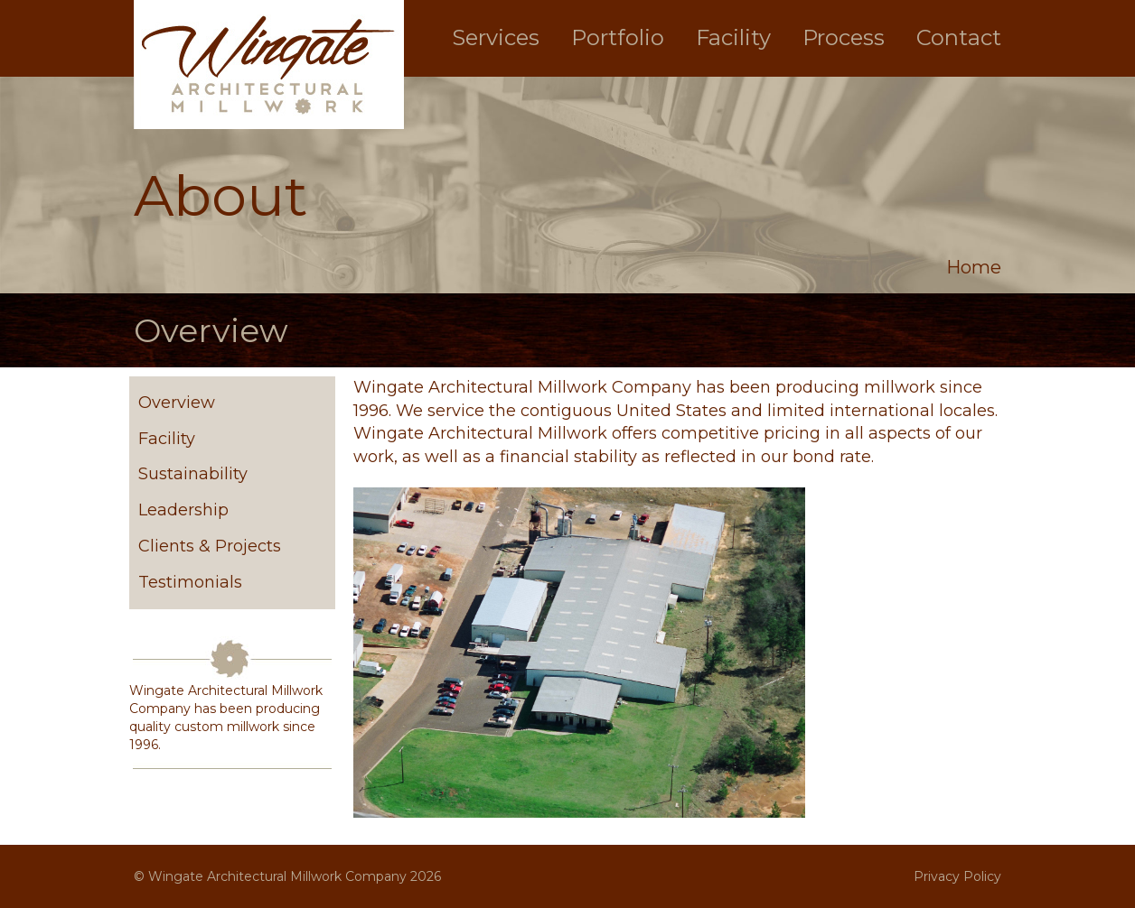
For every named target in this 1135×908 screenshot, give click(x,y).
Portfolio (617, 37)
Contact (958, 37)
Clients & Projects (209, 546)
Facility (733, 37)
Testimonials (190, 582)
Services (495, 37)
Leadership (183, 510)
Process (843, 37)
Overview (176, 402)
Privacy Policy (957, 876)
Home (973, 267)
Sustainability (193, 474)
